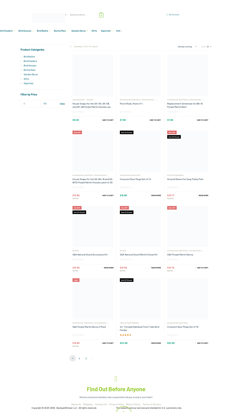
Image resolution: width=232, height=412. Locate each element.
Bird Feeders (30, 61)
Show (203, 46)
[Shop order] (187, 46)
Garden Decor (31, 74)
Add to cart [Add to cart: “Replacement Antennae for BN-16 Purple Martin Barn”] (202, 120)
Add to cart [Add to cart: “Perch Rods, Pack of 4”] (155, 120)
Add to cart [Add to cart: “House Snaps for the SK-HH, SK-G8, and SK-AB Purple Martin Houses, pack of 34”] (108, 120)
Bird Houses (30, 65)
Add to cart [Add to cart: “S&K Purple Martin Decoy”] (202, 268)
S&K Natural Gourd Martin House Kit (139, 254)
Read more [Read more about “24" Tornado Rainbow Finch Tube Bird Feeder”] (156, 343)
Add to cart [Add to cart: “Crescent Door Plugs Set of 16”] (202, 343)
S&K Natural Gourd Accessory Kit (90, 254)
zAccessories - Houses (82, 99)
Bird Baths (29, 56)
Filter (62, 103)
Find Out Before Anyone (116, 388)
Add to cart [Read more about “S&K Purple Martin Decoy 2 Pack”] (108, 343)
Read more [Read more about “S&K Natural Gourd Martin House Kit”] (156, 268)
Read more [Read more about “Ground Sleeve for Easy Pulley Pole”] (203, 195)
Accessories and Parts (130, 99)
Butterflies (29, 69)
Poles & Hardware (175, 175)
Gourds (75, 250)
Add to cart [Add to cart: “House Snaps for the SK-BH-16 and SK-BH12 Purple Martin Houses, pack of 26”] (108, 195)
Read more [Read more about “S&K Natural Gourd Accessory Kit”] (109, 268)
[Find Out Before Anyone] (116, 378)
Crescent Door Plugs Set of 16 (182, 326)
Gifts (26, 78)
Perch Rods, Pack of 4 (131, 103)
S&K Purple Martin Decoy (180, 254)
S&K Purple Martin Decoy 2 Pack (89, 326)
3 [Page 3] (86, 358)
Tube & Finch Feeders (129, 322)
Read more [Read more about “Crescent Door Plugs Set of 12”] (156, 195)
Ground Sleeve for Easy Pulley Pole (185, 179)
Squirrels (28, 83)
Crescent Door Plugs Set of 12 (135, 179)
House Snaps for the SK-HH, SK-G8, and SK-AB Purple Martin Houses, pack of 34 (92, 106)
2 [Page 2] (79, 358)
